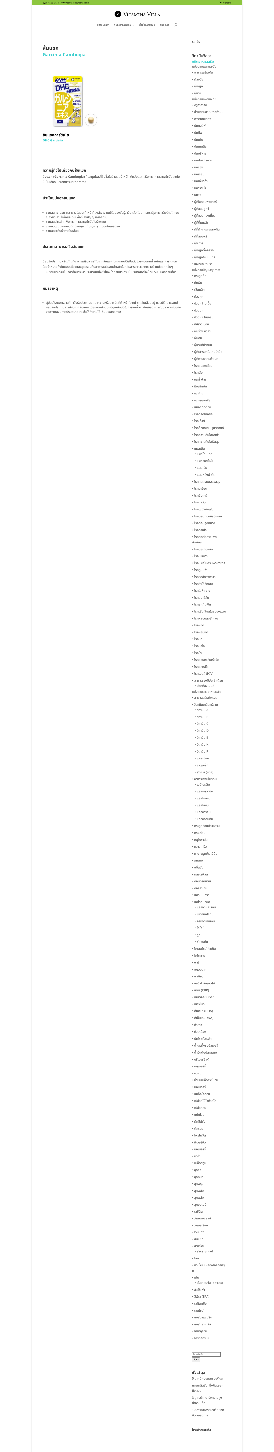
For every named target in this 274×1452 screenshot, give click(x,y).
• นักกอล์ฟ (199, 125)
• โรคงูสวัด (199, 502)
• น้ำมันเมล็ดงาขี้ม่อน (205, 1080)
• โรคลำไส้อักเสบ (202, 584)
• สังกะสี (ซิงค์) (204, 772)
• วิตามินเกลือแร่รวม (205, 704)
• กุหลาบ (197, 860)
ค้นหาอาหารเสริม (122, 25)
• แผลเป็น (198, 448)
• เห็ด (195, 1277)
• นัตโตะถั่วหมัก (202, 1038)
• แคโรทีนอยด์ (201, 902)
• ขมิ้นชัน (197, 867)
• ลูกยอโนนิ (199, 1204)
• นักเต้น (197, 139)
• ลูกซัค (196, 1170)
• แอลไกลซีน (203, 798)
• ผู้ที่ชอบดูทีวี (200, 209)
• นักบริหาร (199, 153)
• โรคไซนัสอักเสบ (203, 509)
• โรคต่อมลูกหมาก (203, 523)
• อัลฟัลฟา (198, 1290)
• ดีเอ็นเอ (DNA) (202, 1018)
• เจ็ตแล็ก (198, 289)
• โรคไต (197, 653)
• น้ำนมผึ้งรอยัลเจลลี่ (205, 1045)
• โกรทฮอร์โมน (201, 1338)
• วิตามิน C (201, 723)
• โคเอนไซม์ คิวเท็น (204, 949)
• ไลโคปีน (200, 928)
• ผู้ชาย (196, 93)
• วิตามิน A (201, 710)
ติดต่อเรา (164, 25)
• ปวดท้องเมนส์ (204, 686)
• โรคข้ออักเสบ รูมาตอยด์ (208, 428)
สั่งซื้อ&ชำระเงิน (147, 25)
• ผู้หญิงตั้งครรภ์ (203, 250)
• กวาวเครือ (199, 846)
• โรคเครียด (199, 488)
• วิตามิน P (201, 751)
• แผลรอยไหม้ (204, 461)
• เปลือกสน (199, 1108)
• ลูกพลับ (198, 1191)
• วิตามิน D (202, 730)
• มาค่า (196, 1156)
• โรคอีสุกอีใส (200, 667)
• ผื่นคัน (197, 338)
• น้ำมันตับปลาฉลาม (204, 1052)
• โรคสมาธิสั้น (200, 597)
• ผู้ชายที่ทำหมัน (202, 345)
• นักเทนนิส (199, 146)
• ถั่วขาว (197, 1025)
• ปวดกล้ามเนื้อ (201, 303)
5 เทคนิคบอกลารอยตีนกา (208, 1378)
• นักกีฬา (197, 132)
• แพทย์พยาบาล (202, 264)
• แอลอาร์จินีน (203, 812)
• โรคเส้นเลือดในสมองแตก (209, 611)
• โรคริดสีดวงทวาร (203, 577)
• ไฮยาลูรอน (199, 1331)
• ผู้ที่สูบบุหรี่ (199, 236)
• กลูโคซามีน (200, 840)
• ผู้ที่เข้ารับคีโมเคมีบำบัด (207, 352)
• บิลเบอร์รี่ (199, 1087)
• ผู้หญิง (197, 86)
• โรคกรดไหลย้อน (203, 414)
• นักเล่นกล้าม (201, 181)
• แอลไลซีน (202, 805)
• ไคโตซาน (198, 956)
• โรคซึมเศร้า (200, 495)
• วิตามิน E (201, 737)
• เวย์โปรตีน (202, 784)
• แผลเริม (201, 467)
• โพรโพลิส (199, 1135)
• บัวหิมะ (197, 1073)
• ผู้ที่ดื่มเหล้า (200, 222)
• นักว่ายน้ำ (199, 188)
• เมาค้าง (197, 393)
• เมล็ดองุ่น (199, 1163)
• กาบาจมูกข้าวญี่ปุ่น (204, 853)
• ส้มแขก (197, 1239)
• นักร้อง (197, 167)
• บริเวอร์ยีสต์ (200, 1059)
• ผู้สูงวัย (197, 79)
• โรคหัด (197, 639)
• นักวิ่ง (196, 195)
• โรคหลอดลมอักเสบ (205, 618)
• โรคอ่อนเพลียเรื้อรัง (205, 660)
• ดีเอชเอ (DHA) (202, 1011)
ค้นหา (196, 1359)
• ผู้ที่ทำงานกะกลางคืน (206, 229)
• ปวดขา (197, 310)
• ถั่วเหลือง (199, 1031)
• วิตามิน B (201, 717)
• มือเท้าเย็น (199, 386)
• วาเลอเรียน (200, 1225)
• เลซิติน (197, 1211)
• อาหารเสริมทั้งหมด (205, 697)
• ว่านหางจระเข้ (201, 1218)
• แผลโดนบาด (203, 454)
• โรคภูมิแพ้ (199, 570)
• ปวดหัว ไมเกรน (202, 317)
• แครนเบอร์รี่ (200, 895)
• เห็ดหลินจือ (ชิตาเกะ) (209, 1283)
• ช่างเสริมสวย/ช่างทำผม (207, 112)
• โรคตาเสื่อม (200, 530)
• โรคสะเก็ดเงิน (201, 604)
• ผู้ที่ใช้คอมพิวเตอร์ (204, 202)
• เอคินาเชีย (199, 1303)
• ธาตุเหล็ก (201, 765)
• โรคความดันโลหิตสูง (205, 441)
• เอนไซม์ (198, 1310)
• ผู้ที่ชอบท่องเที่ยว (203, 215)
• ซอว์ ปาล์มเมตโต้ (203, 983)
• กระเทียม (199, 833)
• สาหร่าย (198, 1246)
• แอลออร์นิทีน (204, 819)
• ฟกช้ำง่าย (199, 379)
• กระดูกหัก (199, 276)
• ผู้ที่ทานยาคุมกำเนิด (205, 359)
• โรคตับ (197, 372)
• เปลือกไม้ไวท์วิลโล (204, 1101)
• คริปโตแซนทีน (205, 921)
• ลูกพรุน (198, 1184)
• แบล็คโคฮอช (201, 1094)
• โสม (195, 1258)
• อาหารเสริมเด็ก (202, 72)
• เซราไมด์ (198, 1004)
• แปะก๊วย (198, 1114)
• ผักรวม (197, 1128)
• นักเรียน (198, 174)
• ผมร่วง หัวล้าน (202, 331)
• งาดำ (196, 962)
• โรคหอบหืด (200, 632)
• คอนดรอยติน (201, 881)
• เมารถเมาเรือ (201, 400)
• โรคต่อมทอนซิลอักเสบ (207, 516)
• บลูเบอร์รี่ (199, 1066)
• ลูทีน (198, 935)
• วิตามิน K (201, 744)
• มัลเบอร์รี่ (199, 1149)
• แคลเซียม (202, 758)
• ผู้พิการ (197, 243)
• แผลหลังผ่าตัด (205, 474)
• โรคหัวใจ (198, 646)
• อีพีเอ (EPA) (201, 1296)
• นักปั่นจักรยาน (202, 160)
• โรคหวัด (198, 625)
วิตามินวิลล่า (103, 25)
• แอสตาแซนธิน (202, 1317)
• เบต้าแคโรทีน (204, 914)
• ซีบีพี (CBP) (200, 990)
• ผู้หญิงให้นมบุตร (203, 257)
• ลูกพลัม (198, 1197)
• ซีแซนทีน (201, 942)
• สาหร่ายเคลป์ (204, 1251)
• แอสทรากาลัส (201, 1324)
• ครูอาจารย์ (199, 105)
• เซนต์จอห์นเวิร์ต (203, 997)
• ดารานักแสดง (201, 119)
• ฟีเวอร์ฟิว (199, 1142)
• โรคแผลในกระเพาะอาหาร (208, 563)
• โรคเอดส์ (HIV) (202, 673)
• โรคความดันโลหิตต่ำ (205, 435)
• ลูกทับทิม (199, 1177)
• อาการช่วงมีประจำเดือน (207, 680)
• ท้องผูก (198, 296)
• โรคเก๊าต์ (198, 421)
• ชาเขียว (197, 976)
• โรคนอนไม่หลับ (202, 549)
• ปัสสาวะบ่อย (200, 324)
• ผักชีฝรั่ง (198, 1121)
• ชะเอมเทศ (199, 969)
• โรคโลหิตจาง (201, 590)
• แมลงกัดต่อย (201, 407)
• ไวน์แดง (198, 1232)
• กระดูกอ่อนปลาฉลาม (206, 826)
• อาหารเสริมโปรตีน (204, 779)
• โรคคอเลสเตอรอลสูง (206, 481)
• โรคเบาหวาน (201, 556)
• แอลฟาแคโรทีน (205, 907)
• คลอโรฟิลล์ (200, 874)
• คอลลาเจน (199, 888)
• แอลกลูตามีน (204, 791)
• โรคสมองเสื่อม (202, 366)
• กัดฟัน (197, 282)
